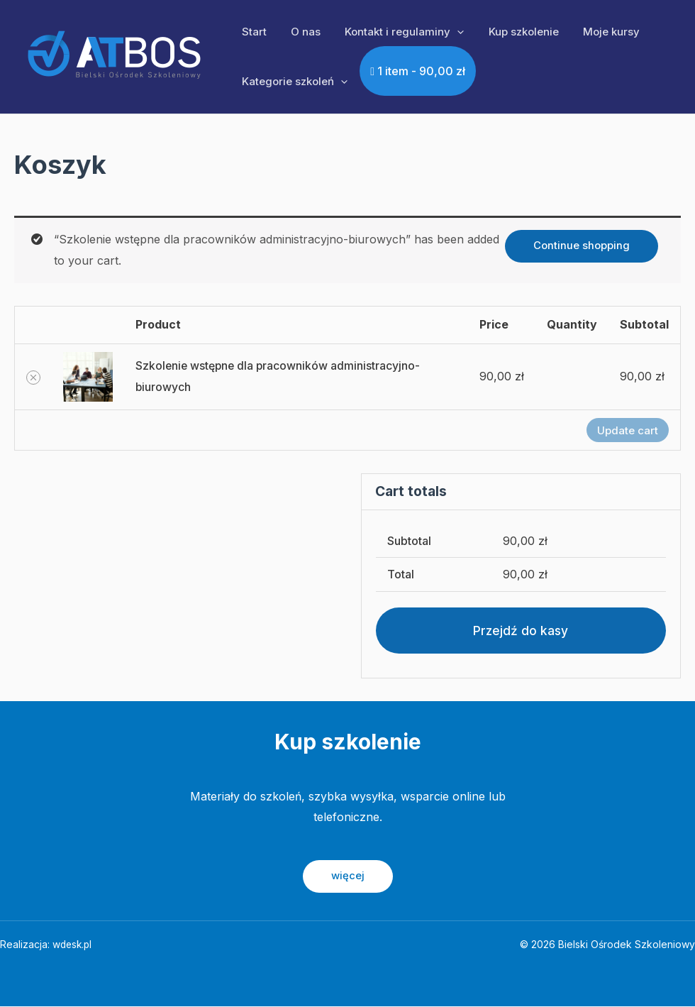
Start (252, 31)
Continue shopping (581, 245)
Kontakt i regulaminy (397, 32)
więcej (348, 877)
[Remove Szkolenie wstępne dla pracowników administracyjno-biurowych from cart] (33, 377)
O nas (301, 31)
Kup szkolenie (513, 31)
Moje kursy (597, 31)
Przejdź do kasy (520, 630)
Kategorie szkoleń (293, 81)
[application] (450, 32)
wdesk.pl (73, 945)
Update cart (627, 430)
